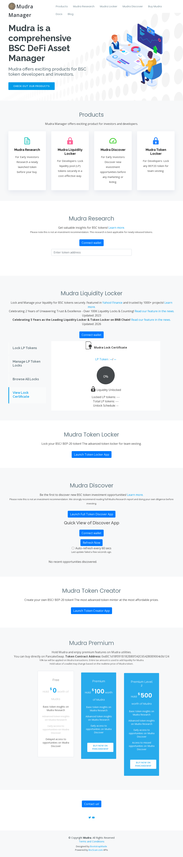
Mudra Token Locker (156, 151)
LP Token (102, 359)
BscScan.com (96, 849)
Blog (70, 14)
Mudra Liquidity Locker (70, 151)
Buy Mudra (155, 6)
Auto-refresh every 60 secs (93, 548)
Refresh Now (91, 543)
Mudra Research (84, 6)
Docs (59, 14)
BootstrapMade (98, 846)
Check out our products (31, 86)
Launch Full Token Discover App (91, 514)
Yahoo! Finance (112, 303)
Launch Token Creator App (91, 611)
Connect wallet (91, 243)
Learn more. (116, 228)
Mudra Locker (108, 6)
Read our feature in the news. (154, 311)
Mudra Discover (133, 6)
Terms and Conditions (91, 841)
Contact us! (91, 804)
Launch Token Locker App (91, 454)
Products (62, 6)
